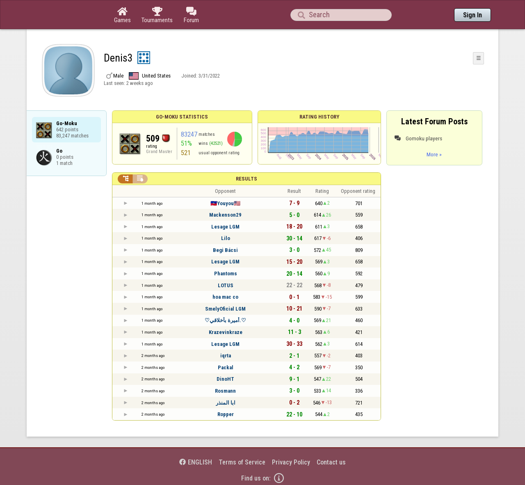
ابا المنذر (225, 403)
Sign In (472, 15)
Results (246, 179)
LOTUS (225, 285)
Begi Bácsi (225, 250)
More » (434, 154)
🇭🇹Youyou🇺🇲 (225, 203)
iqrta (225, 355)
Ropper (225, 414)
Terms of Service (242, 462)
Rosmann (225, 391)
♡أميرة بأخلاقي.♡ (225, 320)
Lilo (225, 238)
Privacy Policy (291, 462)
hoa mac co (225, 297)
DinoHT (225, 379)
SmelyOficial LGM (225, 309)
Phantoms (225, 273)
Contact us (331, 462)
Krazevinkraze (225, 332)
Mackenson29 (225, 215)
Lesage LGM (225, 227)
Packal (225, 367)
